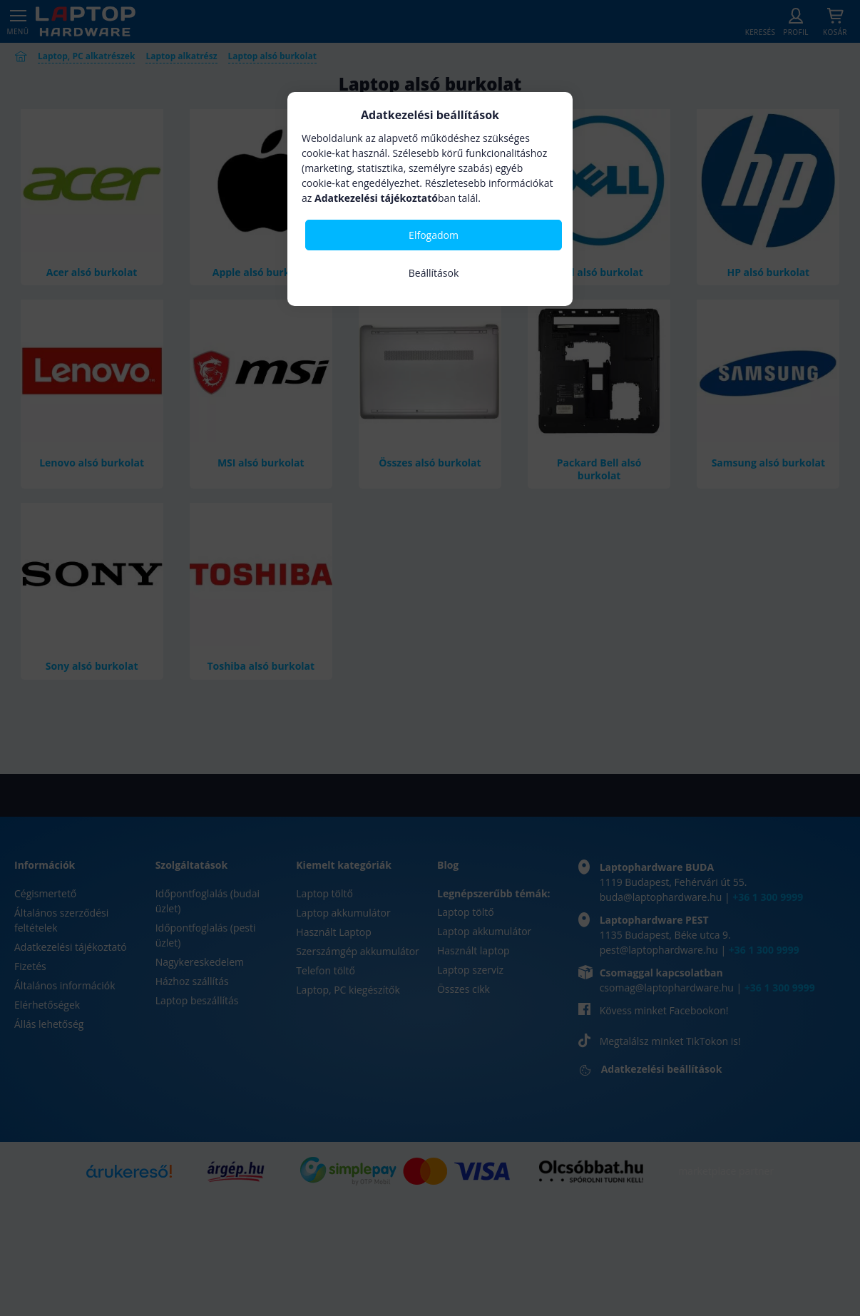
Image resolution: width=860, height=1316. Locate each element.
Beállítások (434, 273)
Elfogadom (434, 235)
